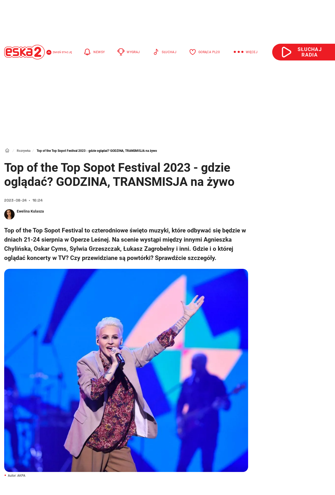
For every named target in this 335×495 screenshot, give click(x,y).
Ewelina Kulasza (30, 211)
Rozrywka (23, 151)
